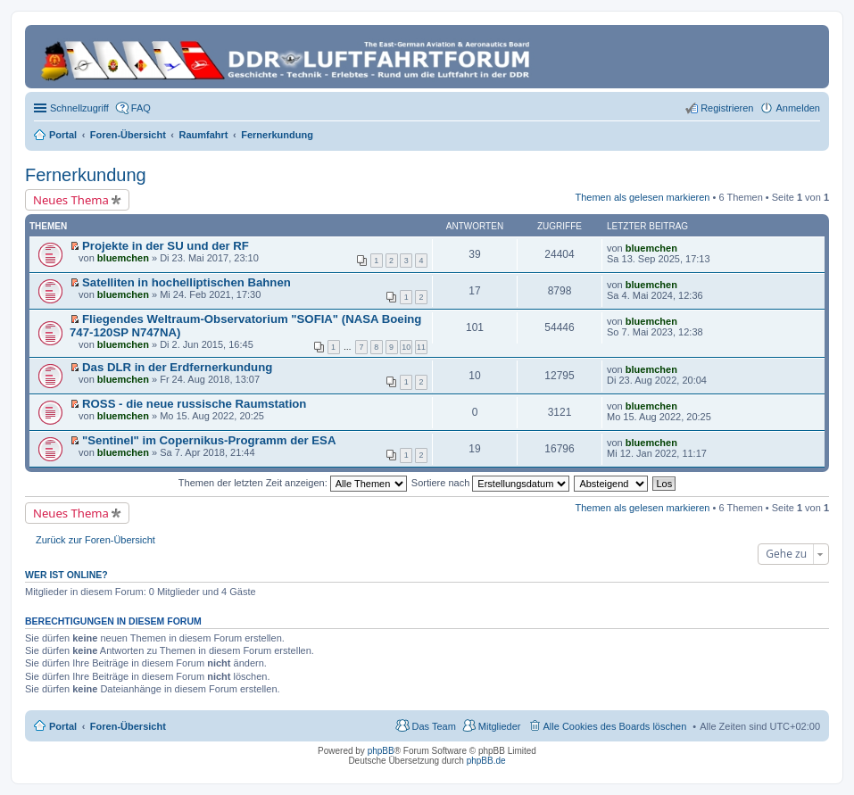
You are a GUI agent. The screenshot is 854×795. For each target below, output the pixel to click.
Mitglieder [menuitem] (499, 726)
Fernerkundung (85, 175)
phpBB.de (486, 761)
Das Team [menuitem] (433, 726)
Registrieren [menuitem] (727, 108)
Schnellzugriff (79, 108)
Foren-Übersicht (128, 726)
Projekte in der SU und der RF (165, 246)
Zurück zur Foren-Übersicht (95, 539)
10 (406, 347)
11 (421, 347)
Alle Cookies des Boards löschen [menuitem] (615, 726)
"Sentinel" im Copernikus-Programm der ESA (209, 440)
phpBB (381, 751)
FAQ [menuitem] (141, 108)
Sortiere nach (490, 482)
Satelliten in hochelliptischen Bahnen (186, 282)
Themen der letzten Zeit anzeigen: (292, 482)
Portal (63, 134)
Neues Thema (71, 200)
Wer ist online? (66, 574)
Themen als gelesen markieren (642, 197)
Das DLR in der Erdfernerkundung (177, 367)
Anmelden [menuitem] (797, 108)
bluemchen (123, 258)
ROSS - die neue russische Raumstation (194, 403)
